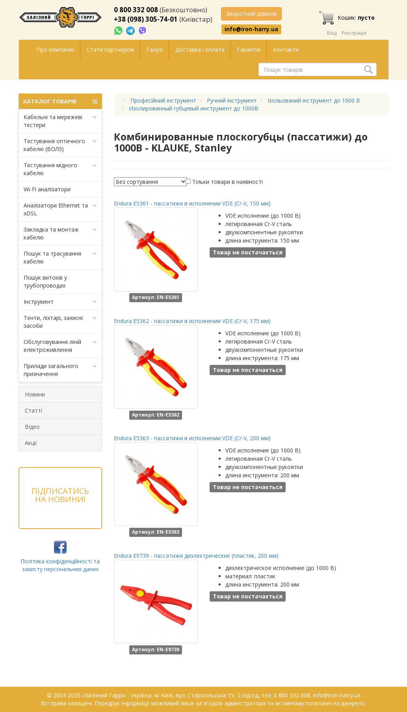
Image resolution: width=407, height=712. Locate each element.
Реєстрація (354, 33)
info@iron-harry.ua (251, 29)
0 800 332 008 (136, 9)
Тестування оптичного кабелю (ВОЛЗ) (60, 145)
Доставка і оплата (200, 49)
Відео (32, 426)
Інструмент (60, 302)
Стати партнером (110, 49)
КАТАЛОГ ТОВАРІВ (60, 101)
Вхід (331, 33)
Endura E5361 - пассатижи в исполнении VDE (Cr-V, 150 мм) (192, 203)
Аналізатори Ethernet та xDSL (60, 209)
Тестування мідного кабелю (60, 169)
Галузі (155, 49)
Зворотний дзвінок (251, 13)
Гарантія (248, 49)
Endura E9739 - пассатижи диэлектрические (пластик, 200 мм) (196, 555)
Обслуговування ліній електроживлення (60, 345)
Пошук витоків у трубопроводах (45, 281)
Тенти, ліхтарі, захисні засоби (60, 321)
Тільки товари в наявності (227, 181)
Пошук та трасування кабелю (60, 257)
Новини (35, 394)
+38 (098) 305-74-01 (146, 19)
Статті (33, 410)
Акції (31, 443)
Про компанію (55, 49)
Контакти (286, 49)
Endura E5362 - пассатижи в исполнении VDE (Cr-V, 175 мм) (192, 321)
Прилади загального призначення (60, 369)
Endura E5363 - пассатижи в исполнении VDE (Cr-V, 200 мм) (192, 438)
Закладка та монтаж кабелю (60, 233)
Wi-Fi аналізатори (47, 189)
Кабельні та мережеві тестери (60, 121)
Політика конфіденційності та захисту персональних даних (60, 565)
